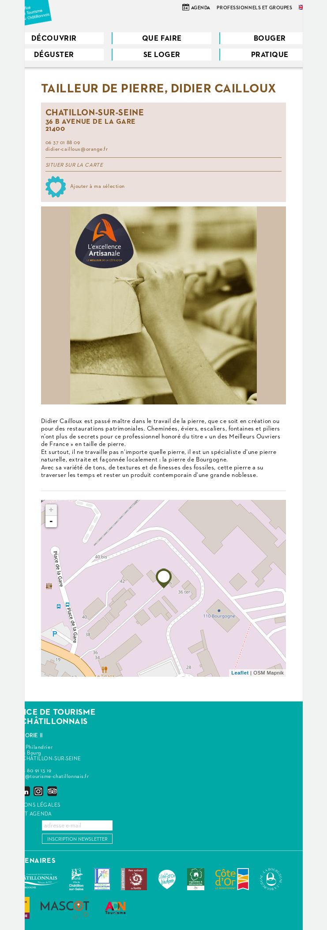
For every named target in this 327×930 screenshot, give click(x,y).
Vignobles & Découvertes (195, 879)
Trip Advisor (52, 791)
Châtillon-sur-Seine (76, 879)
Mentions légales (33, 805)
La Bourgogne (271, 879)
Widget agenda (29, 814)
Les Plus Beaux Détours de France (102, 879)
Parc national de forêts (134, 879)
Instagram (38, 791)
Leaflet (239, 672)
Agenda (200, 7)
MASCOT (65, 908)
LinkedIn (25, 791)
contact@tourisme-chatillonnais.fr (48, 776)
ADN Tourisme (115, 908)
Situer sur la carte (74, 165)
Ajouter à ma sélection (97, 186)
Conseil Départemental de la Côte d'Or (232, 879)
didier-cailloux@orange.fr (76, 149)
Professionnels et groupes (254, 7)
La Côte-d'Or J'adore (167, 879)
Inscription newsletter (77, 839)
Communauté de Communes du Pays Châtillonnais (32, 879)
